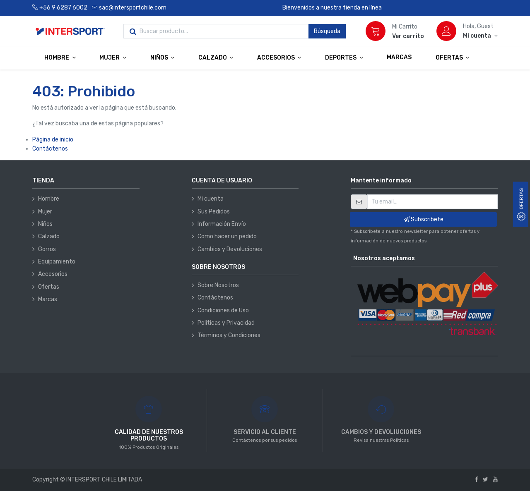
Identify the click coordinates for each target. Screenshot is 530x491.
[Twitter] (485, 479)
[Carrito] (375, 31)
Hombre (48, 198)
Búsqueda (327, 31)
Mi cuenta (211, 198)
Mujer (45, 211)
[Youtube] (495, 479)
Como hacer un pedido (227, 236)
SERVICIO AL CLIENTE (265, 432)
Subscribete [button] (423, 219)
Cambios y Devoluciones (230, 249)
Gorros (47, 249)
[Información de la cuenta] (480, 36)
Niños (45, 224)
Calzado (49, 236)
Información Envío (222, 224)
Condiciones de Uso (223, 310)
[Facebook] (476, 479)
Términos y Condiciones (229, 335)
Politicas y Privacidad (226, 322)
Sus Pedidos (214, 211)
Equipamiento (56, 261)
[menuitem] (399, 57)
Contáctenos (50, 148)
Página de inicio (52, 139)
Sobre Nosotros (218, 285)
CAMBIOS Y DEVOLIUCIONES (381, 432)
